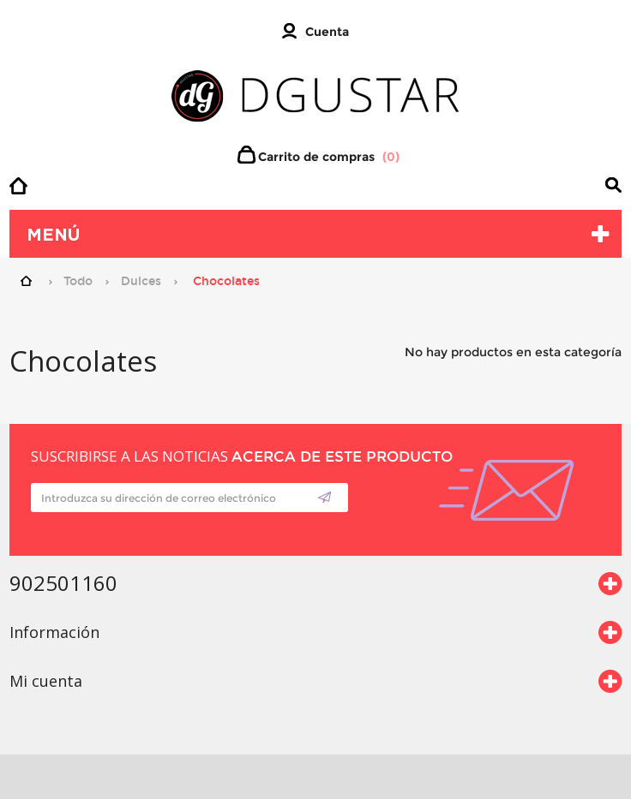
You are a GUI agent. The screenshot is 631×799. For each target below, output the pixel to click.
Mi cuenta (45, 681)
